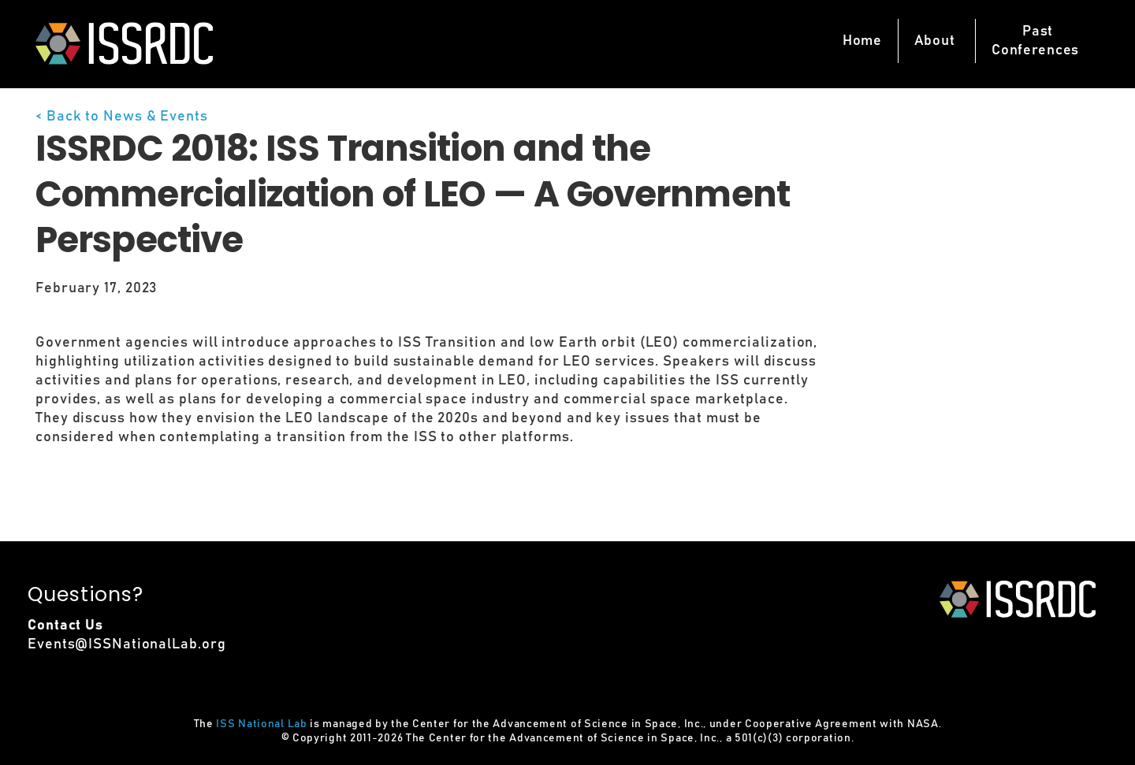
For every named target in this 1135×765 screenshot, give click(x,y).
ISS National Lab (261, 724)
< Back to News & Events (121, 117)
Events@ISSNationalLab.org (127, 644)
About (934, 41)
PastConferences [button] (1035, 41)
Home (862, 41)
